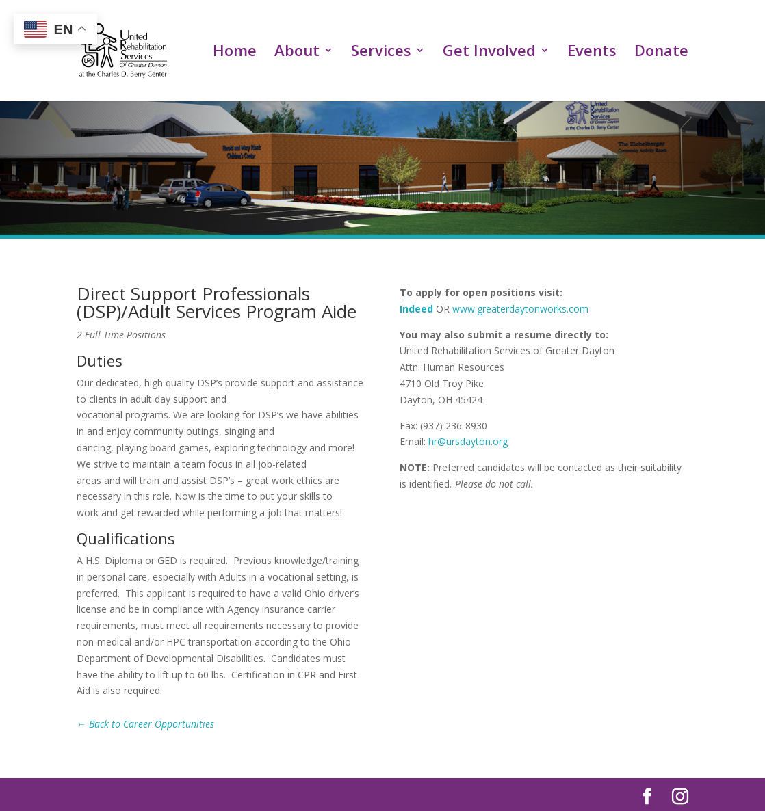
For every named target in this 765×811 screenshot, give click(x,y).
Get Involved (489, 54)
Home (235, 54)
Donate (661, 54)
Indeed (416, 308)
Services (381, 54)
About (297, 54)
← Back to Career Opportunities (145, 723)
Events (592, 54)
